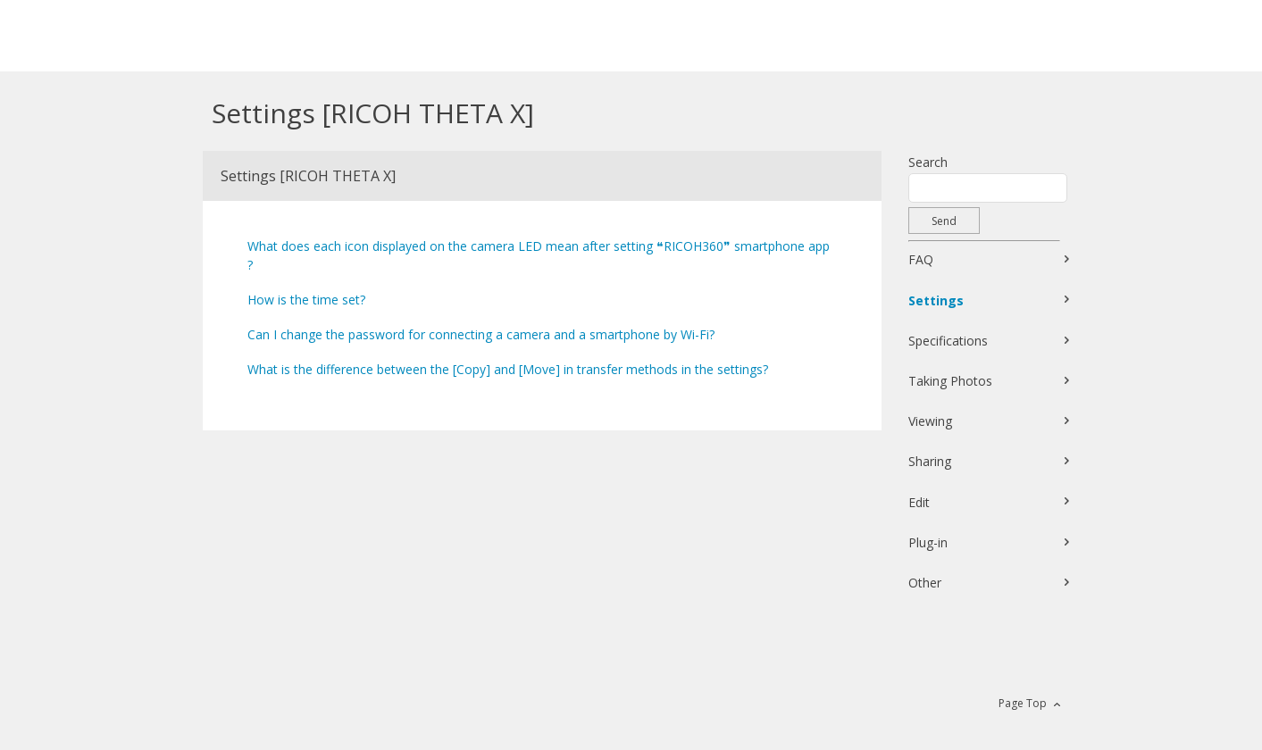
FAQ (920, 259)
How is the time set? (306, 299)
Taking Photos (950, 380)
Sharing (929, 461)
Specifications (948, 340)
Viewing (930, 420)
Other (924, 582)
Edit (919, 502)
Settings (936, 300)
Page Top (1023, 703)
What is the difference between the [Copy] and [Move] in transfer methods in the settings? (507, 369)
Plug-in (928, 542)
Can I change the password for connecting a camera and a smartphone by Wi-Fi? (481, 334)
